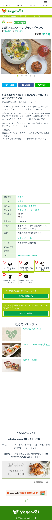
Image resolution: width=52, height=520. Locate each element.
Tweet (11, 85)
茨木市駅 (7, 31)
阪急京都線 (19, 31)
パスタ (37, 210)
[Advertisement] (26, 167)
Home (4, 16)
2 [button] (22, 76)
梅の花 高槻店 (31, 360)
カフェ (20, 210)
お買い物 (19, 5)
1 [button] (17, 76)
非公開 (46, 34)
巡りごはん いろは (32, 329)
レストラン (6, 5)
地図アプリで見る (25, 238)
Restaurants (12, 16)
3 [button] (26, 76)
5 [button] (34, 76)
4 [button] (30, 76)
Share (27, 85)
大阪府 (20, 197)
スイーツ (28, 210)
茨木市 (20, 201)
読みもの (32, 5)
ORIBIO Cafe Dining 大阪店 (36, 344)
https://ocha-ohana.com (28, 255)
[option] (26, 56)
